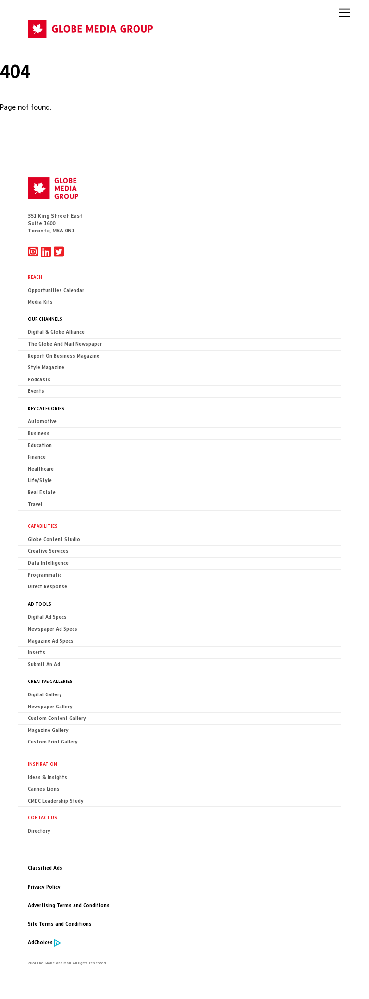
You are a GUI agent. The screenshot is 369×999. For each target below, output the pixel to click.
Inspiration (42, 764)
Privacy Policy (44, 887)
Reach (35, 277)
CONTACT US (42, 817)
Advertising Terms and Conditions (69, 905)
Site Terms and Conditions (60, 924)
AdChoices (40, 942)
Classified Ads (45, 868)
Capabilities (43, 526)
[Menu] (344, 12)
